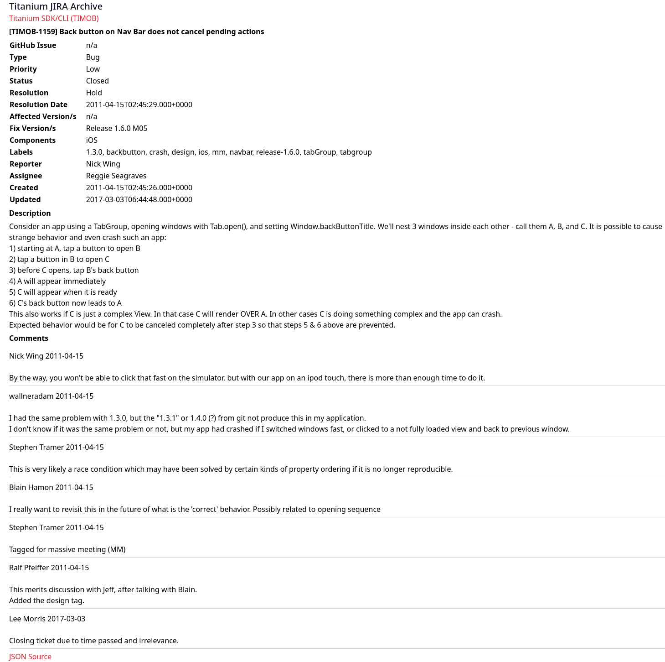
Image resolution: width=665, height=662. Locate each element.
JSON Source (30, 657)
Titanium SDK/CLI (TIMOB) (54, 18)
